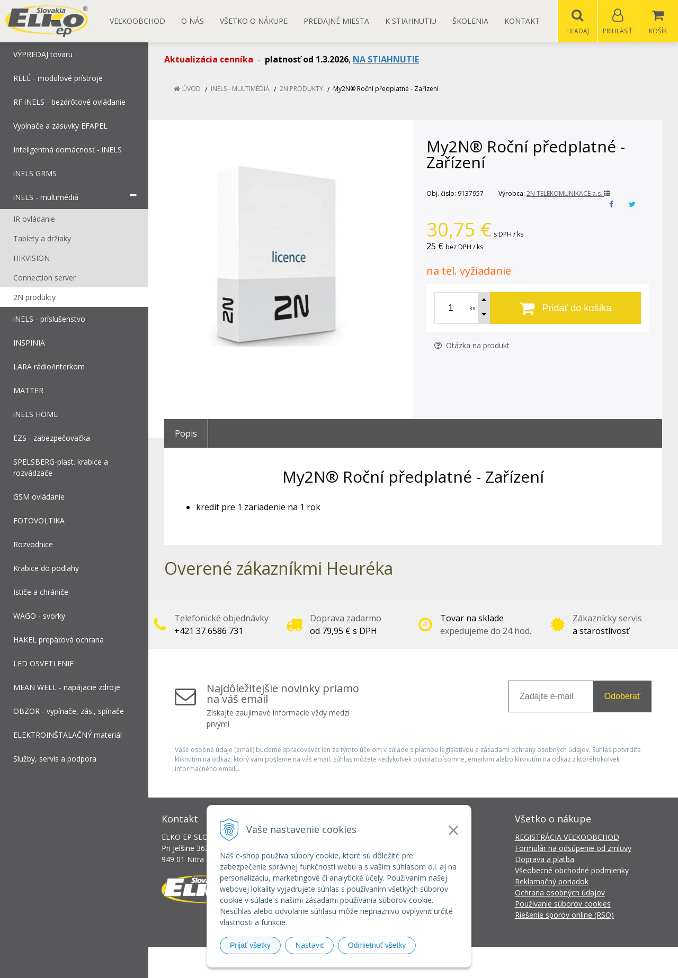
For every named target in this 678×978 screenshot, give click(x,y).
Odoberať (622, 696)
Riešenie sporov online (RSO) (564, 915)
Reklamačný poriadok (551, 882)
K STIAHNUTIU (410, 21)
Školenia (470, 21)
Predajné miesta (336, 21)
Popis (186, 434)
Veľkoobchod (137, 21)
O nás (192, 21)
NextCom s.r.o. (529, 962)
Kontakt (522, 21)
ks (472, 308)
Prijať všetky (250, 945)
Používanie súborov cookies (563, 904)
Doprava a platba (544, 860)
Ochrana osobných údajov (560, 893)
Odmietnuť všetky (377, 945)
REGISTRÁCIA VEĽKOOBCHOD (567, 837)
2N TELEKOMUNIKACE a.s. (568, 193)
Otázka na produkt (472, 346)
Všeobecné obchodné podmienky (572, 871)
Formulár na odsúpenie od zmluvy (573, 849)
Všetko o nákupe (254, 21)
